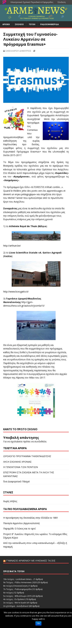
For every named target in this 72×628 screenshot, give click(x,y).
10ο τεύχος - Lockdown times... (18, 579)
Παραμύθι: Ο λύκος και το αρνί (19, 528)
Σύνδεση (62, 2)
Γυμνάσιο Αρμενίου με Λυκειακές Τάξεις (30, 560)
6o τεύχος (8, 592)
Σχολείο (19, 24)
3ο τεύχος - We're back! (14, 602)
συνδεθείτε (40, 441)
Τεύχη (32, 24)
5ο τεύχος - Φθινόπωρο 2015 (17, 595)
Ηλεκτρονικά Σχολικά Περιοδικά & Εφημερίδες (32, 2)
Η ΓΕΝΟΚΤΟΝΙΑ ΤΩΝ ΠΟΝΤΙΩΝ (20, 467)
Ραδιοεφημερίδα (49, 24)
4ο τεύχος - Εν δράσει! (14, 599)
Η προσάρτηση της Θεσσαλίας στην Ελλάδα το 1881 (30, 517)
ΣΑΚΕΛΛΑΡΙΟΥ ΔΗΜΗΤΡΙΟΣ (18, 50)
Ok (38, 623)
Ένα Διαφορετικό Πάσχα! (16, 481)
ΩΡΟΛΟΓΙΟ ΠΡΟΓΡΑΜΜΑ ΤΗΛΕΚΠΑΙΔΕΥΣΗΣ (27, 456)
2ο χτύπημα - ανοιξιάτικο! (15, 606)
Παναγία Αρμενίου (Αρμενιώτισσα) (21, 523)
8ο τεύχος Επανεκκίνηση (15, 585)
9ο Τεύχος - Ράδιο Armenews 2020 (20, 582)
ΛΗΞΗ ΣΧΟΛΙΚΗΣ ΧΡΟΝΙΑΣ (17, 461)
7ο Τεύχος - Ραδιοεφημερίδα (17, 589)
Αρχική (6, 24)
